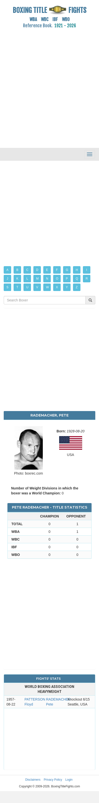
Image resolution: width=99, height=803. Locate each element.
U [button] (27, 287)
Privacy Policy (53, 779)
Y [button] (67, 287)
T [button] (17, 287)
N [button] (47, 278)
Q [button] (77, 278)
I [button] (86, 270)
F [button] (57, 270)
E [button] (47, 270)
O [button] (57, 278)
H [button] (77, 270)
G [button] (67, 270)
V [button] (37, 287)
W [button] (47, 287)
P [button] (67, 278)
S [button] (7, 287)
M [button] (37, 278)
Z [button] (76, 287)
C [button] (27, 270)
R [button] (87, 278)
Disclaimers (32, 779)
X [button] (57, 287)
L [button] (27, 278)
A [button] (7, 270)
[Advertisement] (46, 85)
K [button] (17, 278)
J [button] (7, 278)
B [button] (17, 270)
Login (69, 779)
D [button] (37, 270)
